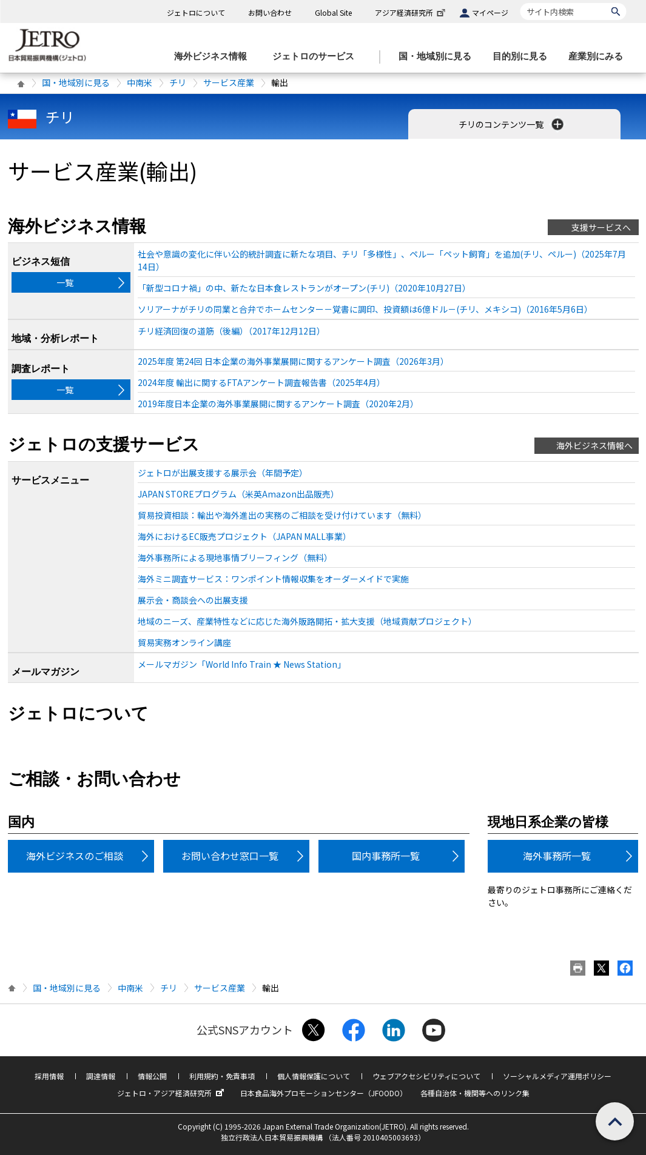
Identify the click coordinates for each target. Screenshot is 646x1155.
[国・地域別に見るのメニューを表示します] (439, 57)
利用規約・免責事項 (222, 1076)
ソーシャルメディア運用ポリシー (557, 1076)
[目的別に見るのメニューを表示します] (523, 57)
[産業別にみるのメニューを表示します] (599, 57)
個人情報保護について (313, 1076)
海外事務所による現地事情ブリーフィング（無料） (235, 557)
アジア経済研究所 (411, 12)
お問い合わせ (270, 12)
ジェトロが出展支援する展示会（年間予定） (223, 473)
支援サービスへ (601, 227)
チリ (177, 82)
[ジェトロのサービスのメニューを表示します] (317, 57)
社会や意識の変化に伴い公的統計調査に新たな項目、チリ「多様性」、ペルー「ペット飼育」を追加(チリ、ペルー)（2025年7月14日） (382, 260)
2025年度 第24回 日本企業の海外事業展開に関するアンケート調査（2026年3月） (293, 361)
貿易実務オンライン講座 (184, 642)
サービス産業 (228, 82)
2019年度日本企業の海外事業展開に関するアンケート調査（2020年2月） (278, 404)
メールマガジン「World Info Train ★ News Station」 (242, 664)
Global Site (333, 12)
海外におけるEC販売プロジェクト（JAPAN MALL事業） (244, 536)
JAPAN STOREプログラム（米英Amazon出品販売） (238, 494)
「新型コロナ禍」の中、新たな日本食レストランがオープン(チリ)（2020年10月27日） (304, 288)
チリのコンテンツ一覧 (512, 124)
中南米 (139, 82)
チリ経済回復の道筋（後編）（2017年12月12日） (231, 331)
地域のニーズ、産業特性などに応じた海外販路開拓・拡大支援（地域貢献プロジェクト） (307, 621)
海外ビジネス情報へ (594, 445)
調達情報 (100, 1076)
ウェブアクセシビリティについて (426, 1076)
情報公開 (152, 1076)
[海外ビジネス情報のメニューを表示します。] (214, 57)
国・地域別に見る (76, 82)
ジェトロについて (196, 12)
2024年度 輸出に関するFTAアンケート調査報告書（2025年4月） (261, 382)
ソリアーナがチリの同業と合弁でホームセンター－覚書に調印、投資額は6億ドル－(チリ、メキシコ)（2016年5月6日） (365, 309)
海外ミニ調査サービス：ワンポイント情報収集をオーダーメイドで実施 (273, 579)
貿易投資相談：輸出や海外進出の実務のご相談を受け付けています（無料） (282, 515)
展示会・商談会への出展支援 (193, 600)
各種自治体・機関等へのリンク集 (475, 1093)
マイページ (490, 12)
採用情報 (49, 1076)
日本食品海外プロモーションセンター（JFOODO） (323, 1093)
